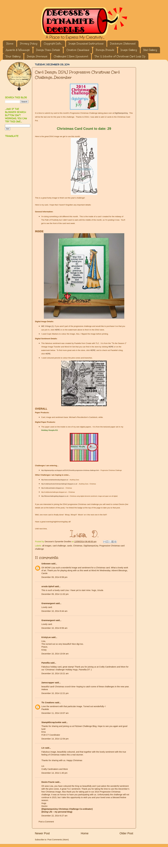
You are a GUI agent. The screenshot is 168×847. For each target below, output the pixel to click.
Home (9, 43)
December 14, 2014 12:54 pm (54, 739)
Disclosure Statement (123, 43)
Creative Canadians (77, 50)
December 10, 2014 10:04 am (54, 654)
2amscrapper (47, 682)
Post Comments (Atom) (58, 839)
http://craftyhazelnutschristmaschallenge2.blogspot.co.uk (59, 484)
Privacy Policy (28, 43)
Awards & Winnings (18, 50)
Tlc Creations (47, 702)
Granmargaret (48, 603)
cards (69, 546)
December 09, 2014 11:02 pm (54, 594)
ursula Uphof (47, 586)
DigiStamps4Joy (121, 113)
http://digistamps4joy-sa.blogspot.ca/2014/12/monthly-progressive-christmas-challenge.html (70, 470)
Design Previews (37, 56)
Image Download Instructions (86, 43)
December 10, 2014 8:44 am (54, 611)
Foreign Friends (105, 50)
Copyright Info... (53, 43)
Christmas (77, 546)
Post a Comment (46, 822)
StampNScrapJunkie (51, 722)
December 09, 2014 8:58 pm (54, 577)
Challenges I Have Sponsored (71, 56)
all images (46, 546)
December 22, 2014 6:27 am (54, 816)
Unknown (46, 563)
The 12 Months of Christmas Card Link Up (120, 56)
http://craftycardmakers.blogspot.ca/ (52, 488)
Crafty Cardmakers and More (54, 769)
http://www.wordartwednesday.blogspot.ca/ (54, 480)
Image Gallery (129, 50)
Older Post (126, 833)
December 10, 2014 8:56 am (54, 628)
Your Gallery (13, 56)
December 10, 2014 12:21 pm (54, 693)
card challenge (59, 546)
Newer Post (42, 833)
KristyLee (46, 637)
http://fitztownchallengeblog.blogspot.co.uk (54, 496)
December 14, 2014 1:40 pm (54, 773)
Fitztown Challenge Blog (85, 726)
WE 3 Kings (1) (47, 326)
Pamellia (45, 663)
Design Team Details (48, 50)
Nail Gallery (150, 50)
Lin (43, 748)
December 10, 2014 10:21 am (54, 673)
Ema (43, 732)
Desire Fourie (48, 782)
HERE (57, 330)
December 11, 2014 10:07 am (54, 713)
